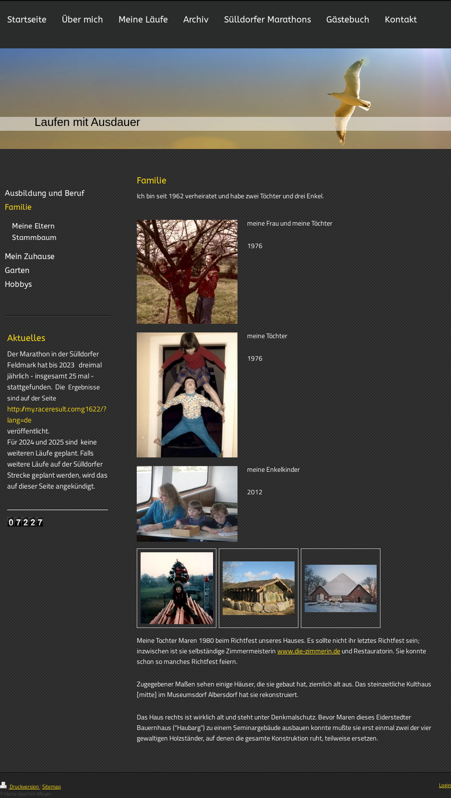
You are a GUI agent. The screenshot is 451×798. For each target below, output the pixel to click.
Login (445, 785)
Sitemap (51, 786)
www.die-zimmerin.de (308, 651)
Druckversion (20, 786)
